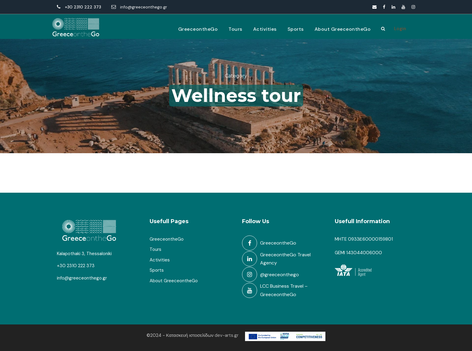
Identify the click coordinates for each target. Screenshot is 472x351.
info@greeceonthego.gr (143, 7)
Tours (235, 29)
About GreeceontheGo (343, 29)
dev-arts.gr (226, 335)
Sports (295, 29)
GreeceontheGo (198, 29)
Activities (265, 29)
